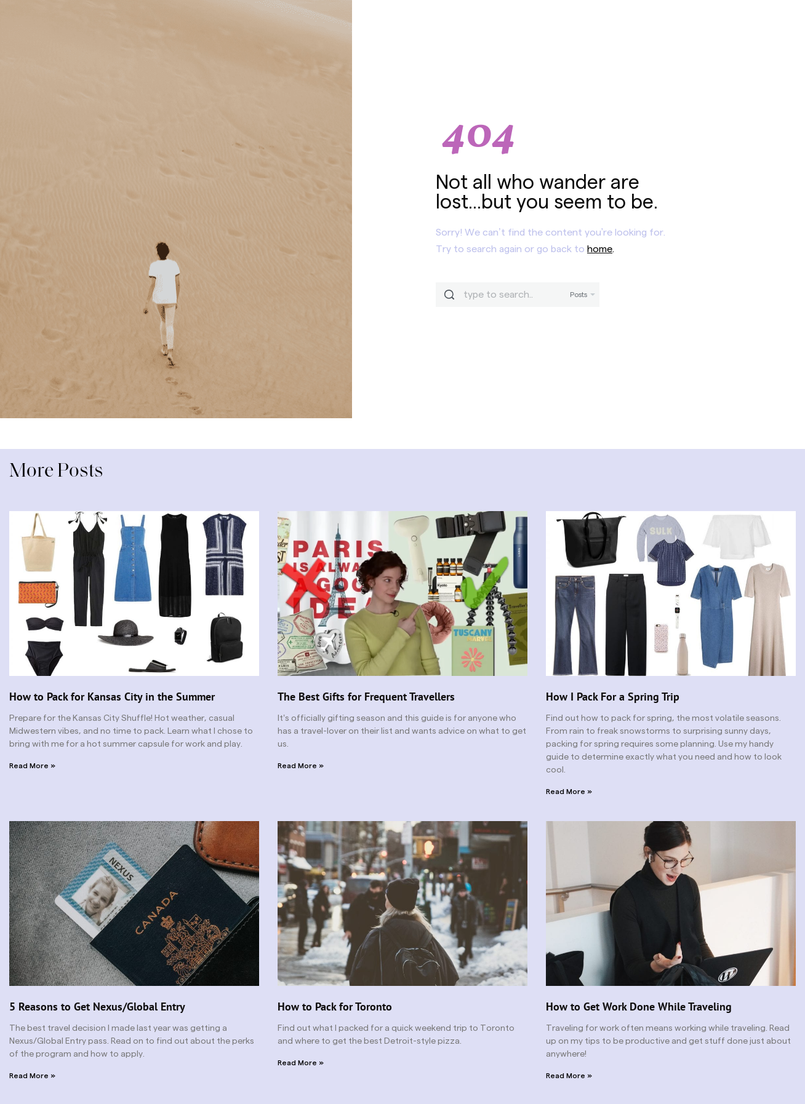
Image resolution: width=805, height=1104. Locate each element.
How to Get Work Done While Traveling (639, 1006)
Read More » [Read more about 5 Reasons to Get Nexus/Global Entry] (32, 1075)
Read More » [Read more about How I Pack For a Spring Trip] (569, 791)
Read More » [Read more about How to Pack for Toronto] (301, 1062)
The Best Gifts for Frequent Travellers (366, 696)
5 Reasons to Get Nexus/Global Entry (97, 1006)
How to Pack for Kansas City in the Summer (112, 696)
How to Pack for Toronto (335, 1006)
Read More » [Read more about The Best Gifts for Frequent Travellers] (301, 765)
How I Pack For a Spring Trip (612, 696)
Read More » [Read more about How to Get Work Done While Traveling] (569, 1075)
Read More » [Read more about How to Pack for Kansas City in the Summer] (32, 765)
